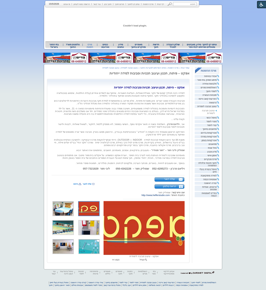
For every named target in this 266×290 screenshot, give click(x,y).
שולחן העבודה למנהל (173, 45)
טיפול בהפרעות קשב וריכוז (66, 272)
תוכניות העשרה (209, 95)
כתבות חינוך (130, 272)
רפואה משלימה (154, 285)
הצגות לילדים (168, 285)
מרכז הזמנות (148, 4)
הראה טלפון (169, 186)
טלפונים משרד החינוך (73, 45)
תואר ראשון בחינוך (62, 285)
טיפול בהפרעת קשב (112, 285)
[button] (169, 4)
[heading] (149, 87)
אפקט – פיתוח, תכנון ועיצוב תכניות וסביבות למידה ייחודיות (149, 73)
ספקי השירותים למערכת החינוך (153, 68)
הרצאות (213, 102)
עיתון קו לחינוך (134, 4)
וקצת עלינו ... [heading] (178, 119)
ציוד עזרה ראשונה (95, 282)
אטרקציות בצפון (209, 140)
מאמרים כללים (107, 272)
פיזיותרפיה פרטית (94, 272)
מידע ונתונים (120, 45)
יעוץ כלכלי (126, 285)
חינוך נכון (107, 4)
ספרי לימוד (211, 121)
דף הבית (160, 4)
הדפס (75, 184)
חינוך (51, 285)
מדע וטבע (212, 151)
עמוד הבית (185, 68)
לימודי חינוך (211, 91)
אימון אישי (212, 155)
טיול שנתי (212, 148)
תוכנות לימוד (81, 272)
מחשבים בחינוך (210, 129)
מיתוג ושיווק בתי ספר (207, 80)
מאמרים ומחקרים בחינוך (138, 45)
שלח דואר (169, 179)
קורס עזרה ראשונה (78, 282)
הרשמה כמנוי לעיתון (81, 4)
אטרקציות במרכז (209, 136)
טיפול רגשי (212, 118)
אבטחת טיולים (77, 285)
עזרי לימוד (212, 125)
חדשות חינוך (156, 45)
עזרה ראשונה (210, 183)
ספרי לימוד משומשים (93, 285)
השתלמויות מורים (209, 87)
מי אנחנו (66, 4)
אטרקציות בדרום (209, 133)
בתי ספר (154, 272)
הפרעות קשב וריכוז (208, 99)
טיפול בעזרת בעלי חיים (59, 282)
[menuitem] (202, 45)
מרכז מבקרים (210, 159)
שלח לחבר (87, 184)
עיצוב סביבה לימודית (207, 106)
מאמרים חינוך (119, 272)
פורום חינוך (119, 4)
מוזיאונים (213, 144)
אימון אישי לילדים (139, 285)
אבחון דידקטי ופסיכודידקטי (169, 272)
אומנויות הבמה (210, 179)
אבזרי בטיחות (210, 76)
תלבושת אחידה (209, 84)
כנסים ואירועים (105, 45)
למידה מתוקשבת (209, 175)
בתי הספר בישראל (54, 45)
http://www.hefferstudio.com (156, 195)
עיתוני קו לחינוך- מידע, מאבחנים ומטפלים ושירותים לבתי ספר (202, 45)
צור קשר (97, 4)
